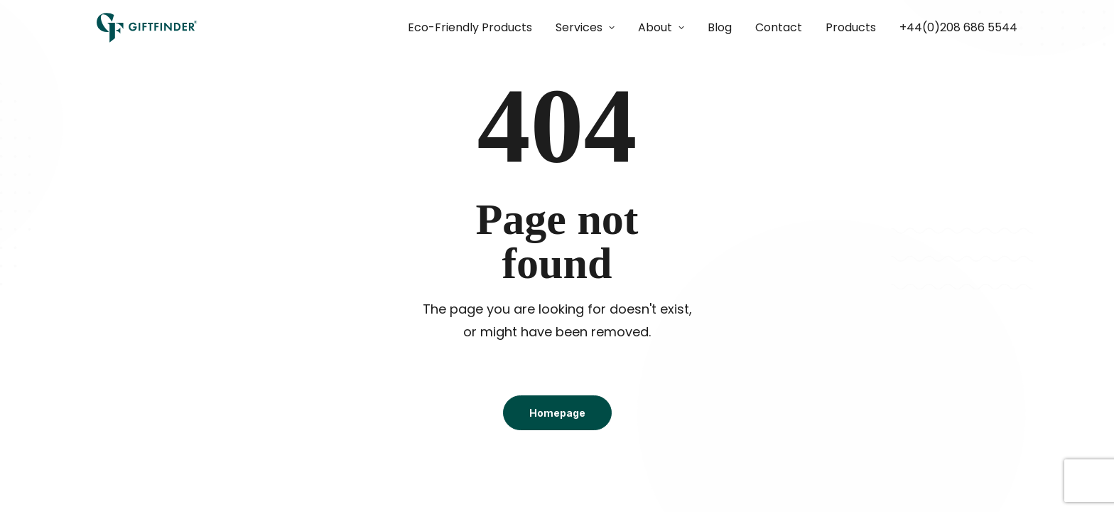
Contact (778, 27)
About (661, 27)
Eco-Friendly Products (470, 27)
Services (585, 27)
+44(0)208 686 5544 (958, 27)
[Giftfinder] (147, 28)
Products (851, 27)
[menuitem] (475, 27)
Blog (720, 27)
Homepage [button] (557, 413)
